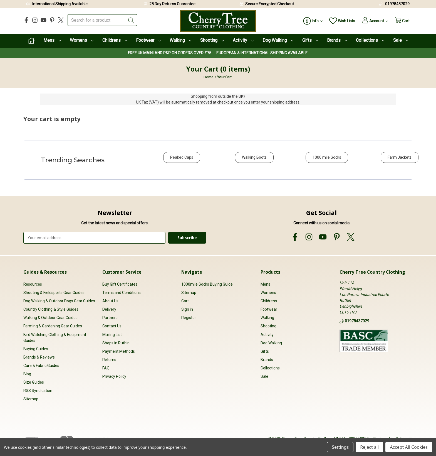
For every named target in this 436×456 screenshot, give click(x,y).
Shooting (212, 40)
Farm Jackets (400, 157)
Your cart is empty (52, 118)
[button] (181, 160)
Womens (81, 40)
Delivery (109, 309)
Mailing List (112, 334)
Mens (52, 40)
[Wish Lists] (339, 21)
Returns (109, 359)
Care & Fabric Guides (41, 365)
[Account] (373, 21)
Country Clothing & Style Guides (50, 309)
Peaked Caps (181, 157)
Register (188, 317)
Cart (185, 301)
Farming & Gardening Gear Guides (52, 326)
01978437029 (397, 4)
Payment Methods (118, 351)
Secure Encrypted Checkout (269, 4)
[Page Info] (310, 21)
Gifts (310, 40)
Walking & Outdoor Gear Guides (50, 317)
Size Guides (33, 382)
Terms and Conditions (121, 292)
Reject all (369, 447)
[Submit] (131, 20)
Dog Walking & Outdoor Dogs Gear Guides (59, 301)
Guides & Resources (45, 272)
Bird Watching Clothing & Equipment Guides (54, 337)
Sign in (187, 309)
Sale (400, 40)
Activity (243, 40)
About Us (110, 301)
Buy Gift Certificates (119, 284)
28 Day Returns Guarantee (172, 4)
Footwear (148, 40)
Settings (340, 447)
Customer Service (122, 272)
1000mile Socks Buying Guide (207, 284)
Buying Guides (35, 348)
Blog (27, 373)
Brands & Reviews (39, 357)
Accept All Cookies (409, 447)
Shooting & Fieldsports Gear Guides (54, 292)
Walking (180, 40)
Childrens (114, 40)
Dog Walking (277, 40)
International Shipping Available (60, 4)
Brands (337, 40)
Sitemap (30, 399)
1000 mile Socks (327, 157)
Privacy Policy (114, 376)
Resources (32, 284)
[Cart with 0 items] (401, 21)
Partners (110, 317)
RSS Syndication (37, 390)
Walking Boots (254, 157)
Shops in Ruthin (116, 342)
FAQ (106, 368)
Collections (370, 40)
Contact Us (112, 326)
